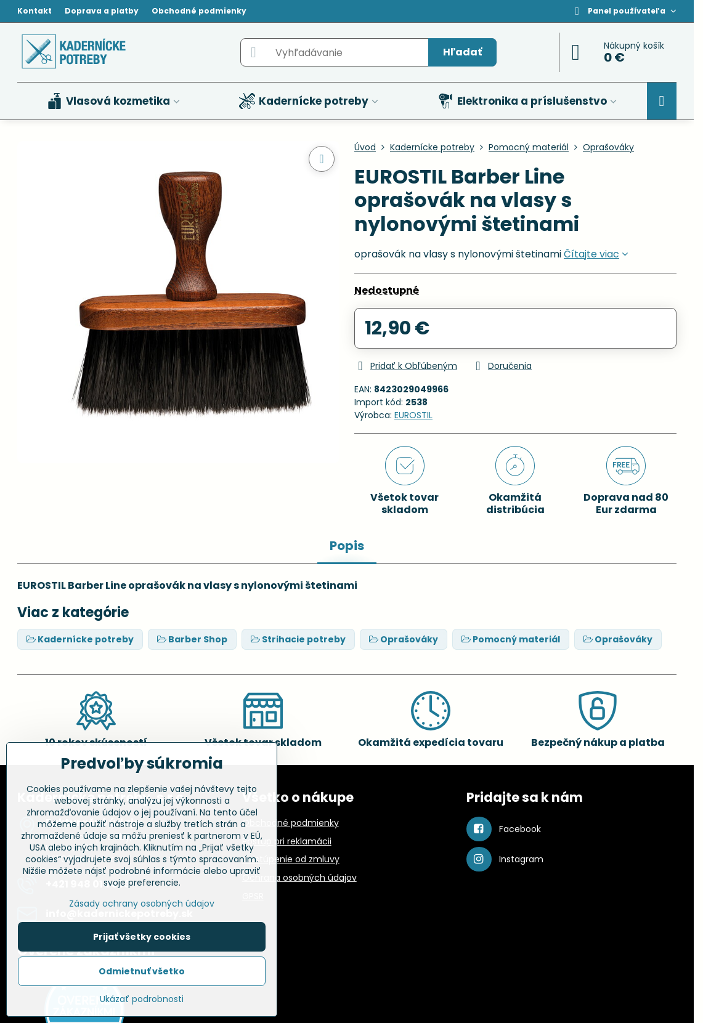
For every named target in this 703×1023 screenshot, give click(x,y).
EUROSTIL (413, 415)
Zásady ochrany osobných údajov (141, 903)
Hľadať (462, 52)
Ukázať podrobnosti (142, 999)
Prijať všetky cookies (141, 937)
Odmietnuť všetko (142, 971)
